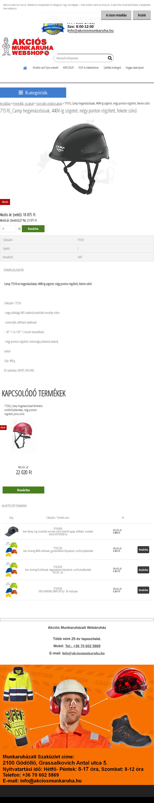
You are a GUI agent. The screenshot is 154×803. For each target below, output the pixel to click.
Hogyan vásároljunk (135, 67)
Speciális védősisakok (49, 103)
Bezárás (142, 15)
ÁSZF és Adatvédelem (89, 67)
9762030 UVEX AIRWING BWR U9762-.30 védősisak (58, 590)
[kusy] (8, 228)
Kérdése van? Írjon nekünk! (45, 67)
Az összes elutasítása (116, 15)
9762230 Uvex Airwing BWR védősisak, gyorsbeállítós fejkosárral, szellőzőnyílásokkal (58, 549)
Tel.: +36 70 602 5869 (82, 646)
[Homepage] (25, 67)
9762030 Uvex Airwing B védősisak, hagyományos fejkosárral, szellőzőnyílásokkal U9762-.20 (58, 569)
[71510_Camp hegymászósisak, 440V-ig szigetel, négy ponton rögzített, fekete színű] (77, 121)
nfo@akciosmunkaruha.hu (83, 653)
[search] (108, 58)
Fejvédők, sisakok (23, 103)
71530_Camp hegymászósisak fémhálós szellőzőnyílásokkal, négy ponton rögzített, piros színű (23, 409)
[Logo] (29, 46)
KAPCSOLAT (68, 67)
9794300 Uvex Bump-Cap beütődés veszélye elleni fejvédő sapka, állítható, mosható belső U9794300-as (58, 531)
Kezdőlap (5, 103)
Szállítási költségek (112, 67)
